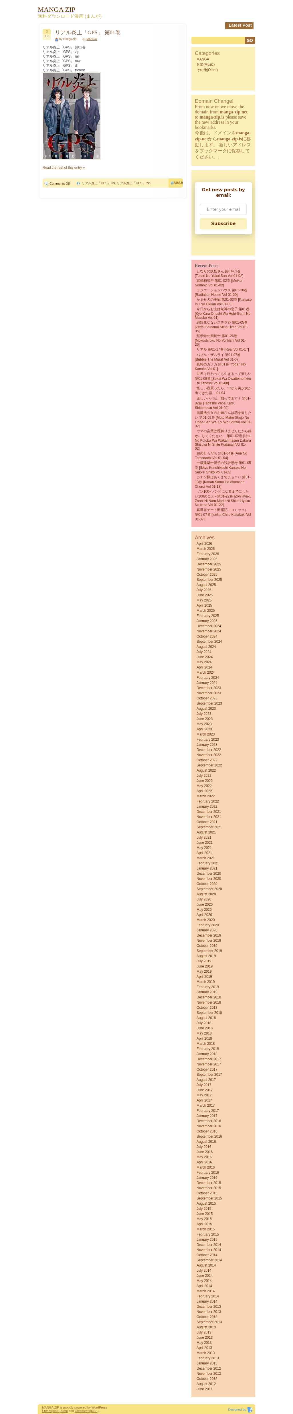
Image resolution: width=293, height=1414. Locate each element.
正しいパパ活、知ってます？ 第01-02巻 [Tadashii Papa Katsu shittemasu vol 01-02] (223, 403)
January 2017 (207, 1116)
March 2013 (206, 1353)
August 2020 (206, 894)
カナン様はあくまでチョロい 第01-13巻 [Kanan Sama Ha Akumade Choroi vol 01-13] (223, 482)
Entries (47, 1411)
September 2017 (209, 1075)
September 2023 (209, 703)
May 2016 (204, 1157)
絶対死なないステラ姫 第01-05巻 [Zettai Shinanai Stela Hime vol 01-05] (221, 326)
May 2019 (204, 971)
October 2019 (207, 946)
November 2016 (209, 1126)
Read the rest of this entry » (64, 168)
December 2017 (209, 1059)
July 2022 (204, 776)
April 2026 (204, 544)
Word (95, 1407)
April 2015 (204, 1224)
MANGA (91, 39)
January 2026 (207, 559)
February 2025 (208, 616)
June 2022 (205, 781)
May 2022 (204, 786)
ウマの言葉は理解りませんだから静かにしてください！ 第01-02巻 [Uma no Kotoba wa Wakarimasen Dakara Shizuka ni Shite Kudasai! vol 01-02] (223, 440)
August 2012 (206, 1384)
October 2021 (207, 822)
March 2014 (206, 1291)
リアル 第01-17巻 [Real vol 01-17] (223, 349)
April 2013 (204, 1348)
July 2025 (204, 590)
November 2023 (209, 693)
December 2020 (209, 874)
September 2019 (209, 951)
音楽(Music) (206, 64)
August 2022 (206, 770)
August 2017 (206, 1080)
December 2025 (209, 564)
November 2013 (209, 1312)
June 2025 (205, 595)
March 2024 (206, 672)
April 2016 (204, 1162)
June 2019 (205, 966)
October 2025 (207, 575)
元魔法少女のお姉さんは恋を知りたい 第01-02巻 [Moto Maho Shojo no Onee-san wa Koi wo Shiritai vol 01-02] (223, 419)
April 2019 (204, 977)
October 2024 (207, 636)
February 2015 (208, 1234)
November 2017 (209, 1064)
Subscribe (223, 223)
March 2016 (206, 1167)
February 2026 (208, 554)
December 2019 (209, 935)
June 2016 (205, 1152)
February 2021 (208, 863)
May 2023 (204, 724)
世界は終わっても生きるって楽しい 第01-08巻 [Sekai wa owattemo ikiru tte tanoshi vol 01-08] (223, 378)
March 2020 (206, 920)
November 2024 (209, 631)
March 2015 (206, 1229)
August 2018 (206, 1018)
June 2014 (205, 1276)
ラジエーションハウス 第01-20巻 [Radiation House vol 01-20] (221, 292)
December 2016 (209, 1121)
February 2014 (208, 1296)
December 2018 (209, 997)
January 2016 (207, 1178)
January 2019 (207, 992)
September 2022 (209, 765)
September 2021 (209, 827)
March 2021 (206, 858)
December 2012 (209, 1368)
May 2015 (204, 1219)
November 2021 (209, 817)
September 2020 (209, 889)
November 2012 (209, 1374)
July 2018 (204, 1023)
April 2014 (204, 1286)
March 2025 (206, 611)
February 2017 (208, 1111)
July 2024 (204, 652)
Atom (64, 1411)
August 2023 (206, 709)
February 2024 (208, 678)
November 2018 (209, 1002)
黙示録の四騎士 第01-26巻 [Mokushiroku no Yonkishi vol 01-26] (220, 340)
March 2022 (206, 796)
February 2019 (208, 987)
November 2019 (209, 941)
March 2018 (206, 1044)
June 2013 (205, 1338)
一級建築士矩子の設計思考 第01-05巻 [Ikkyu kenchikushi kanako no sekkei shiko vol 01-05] (223, 467)
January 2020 (207, 930)
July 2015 (204, 1209)
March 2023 (206, 734)
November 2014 (209, 1250)
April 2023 (204, 729)
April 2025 (204, 605)
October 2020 (207, 884)
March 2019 (206, 982)
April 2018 (204, 1039)
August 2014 (206, 1265)
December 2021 (209, 812)
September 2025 (209, 580)
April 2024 (204, 667)
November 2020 (209, 879)
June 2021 (205, 843)
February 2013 (208, 1358)
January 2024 (207, 683)
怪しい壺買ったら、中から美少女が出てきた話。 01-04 (223, 390)
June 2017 (205, 1090)
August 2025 (206, 585)
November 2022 (209, 755)
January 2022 (207, 807)
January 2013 (207, 1363)
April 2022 (204, 791)
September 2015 (209, 1198)
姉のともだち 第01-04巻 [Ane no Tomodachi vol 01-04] (221, 455)
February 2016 (208, 1173)
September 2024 (209, 642)
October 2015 (207, 1193)
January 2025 (207, 621)
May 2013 (204, 1343)
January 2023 (207, 745)
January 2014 (207, 1301)
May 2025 (204, 600)
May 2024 (204, 662)
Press (103, 1407)
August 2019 (206, 956)
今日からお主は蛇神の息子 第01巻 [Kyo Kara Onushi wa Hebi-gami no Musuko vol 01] (222, 313)
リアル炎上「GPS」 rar (98, 183)
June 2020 (205, 904)
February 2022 (208, 801)
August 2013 (206, 1327)
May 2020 (204, 910)
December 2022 (209, 750)
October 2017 (207, 1069)
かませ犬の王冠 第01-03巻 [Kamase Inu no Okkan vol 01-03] (223, 302)
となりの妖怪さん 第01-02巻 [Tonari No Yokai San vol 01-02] (219, 273)
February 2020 (208, 925)
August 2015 (206, 1203)
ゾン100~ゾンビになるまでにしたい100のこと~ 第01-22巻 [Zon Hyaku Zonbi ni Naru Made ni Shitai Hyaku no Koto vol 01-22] (223, 498)
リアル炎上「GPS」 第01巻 (88, 33)
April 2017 (204, 1100)
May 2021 (204, 848)
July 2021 (204, 837)
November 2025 (209, 569)
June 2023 (205, 719)
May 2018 (204, 1033)
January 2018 (207, 1054)
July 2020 (204, 899)
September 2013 (209, 1322)
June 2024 (205, 657)
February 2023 (208, 740)
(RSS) (56, 1411)
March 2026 (206, 549)
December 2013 (209, 1307)
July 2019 (204, 961)
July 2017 (204, 1085)
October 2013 (207, 1317)
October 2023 (207, 698)
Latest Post (240, 25)
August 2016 (206, 1142)
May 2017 (204, 1095)
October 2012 (207, 1379)
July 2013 (204, 1332)
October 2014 (207, 1255)
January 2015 (207, 1240)
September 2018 (209, 1013)
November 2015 (209, 1188)
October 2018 (207, 1008)
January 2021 (207, 868)
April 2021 (204, 853)
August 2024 (206, 647)
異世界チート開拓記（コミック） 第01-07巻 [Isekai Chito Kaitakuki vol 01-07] (223, 514)
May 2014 (204, 1281)
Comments (82, 1411)
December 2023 (209, 688)
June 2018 (205, 1028)
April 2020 (204, 915)
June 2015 (205, 1214)
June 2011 (205, 1389)
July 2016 (204, 1147)
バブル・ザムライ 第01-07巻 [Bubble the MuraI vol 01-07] (218, 357)
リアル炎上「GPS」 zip (133, 183)
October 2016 (207, 1131)
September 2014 (209, 1260)
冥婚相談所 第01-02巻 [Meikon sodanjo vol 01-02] (219, 283)
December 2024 (209, 626)
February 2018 (208, 1049)
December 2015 (209, 1183)
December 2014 (209, 1245)
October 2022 (207, 760)
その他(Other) (207, 70)
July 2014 (204, 1271)
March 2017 (206, 1106)
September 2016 (209, 1136)
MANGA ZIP (50, 1407)
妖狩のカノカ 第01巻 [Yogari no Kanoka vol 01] (220, 366)
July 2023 (204, 714)
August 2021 (206, 832)
